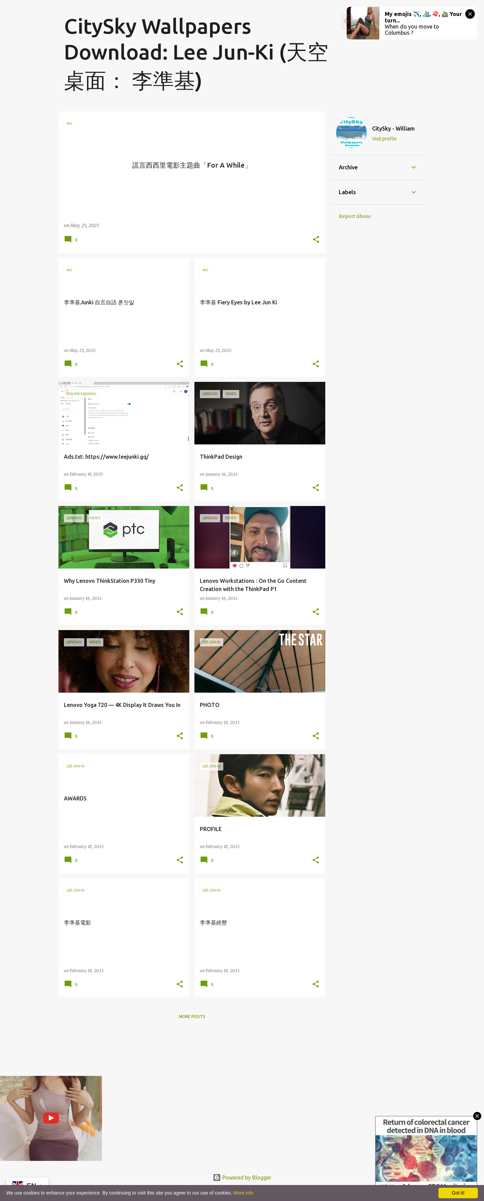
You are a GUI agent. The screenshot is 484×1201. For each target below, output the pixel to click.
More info (243, 1193)
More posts (192, 1016)
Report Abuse (355, 216)
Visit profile (384, 138)
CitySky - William (393, 128)
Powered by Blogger (242, 1177)
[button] (316, 239)
